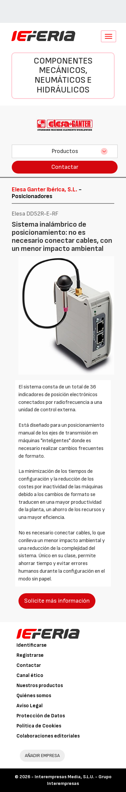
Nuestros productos (39, 685)
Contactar (64, 167)
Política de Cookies (38, 726)
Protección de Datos (40, 716)
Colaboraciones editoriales (48, 736)
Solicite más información (57, 600)
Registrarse (30, 655)
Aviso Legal (29, 706)
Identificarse (31, 645)
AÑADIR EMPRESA (42, 755)
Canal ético (29, 675)
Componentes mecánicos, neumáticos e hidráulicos (63, 75)
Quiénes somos (33, 695)
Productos (64, 151)
